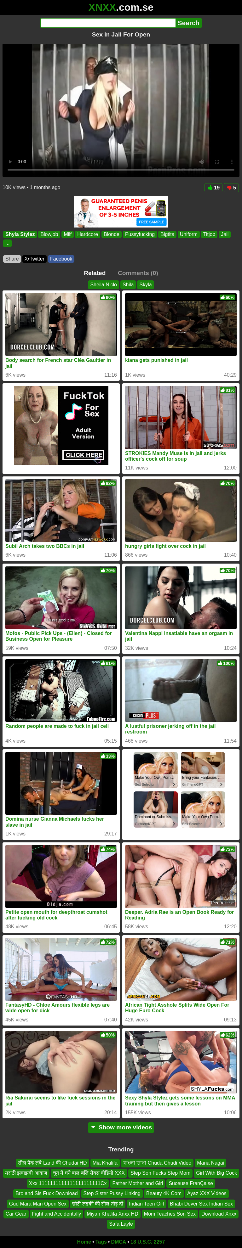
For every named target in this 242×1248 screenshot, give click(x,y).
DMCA (118, 1242)
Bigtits (167, 234)
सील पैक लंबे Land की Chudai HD (52, 1163)
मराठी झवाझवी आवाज (26, 1173)
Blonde (111, 234)
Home (84, 1242)
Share (12, 258)
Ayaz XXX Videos (207, 1193)
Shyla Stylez (20, 234)
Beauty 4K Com (164, 1193)
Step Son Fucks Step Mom (160, 1173)
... (7, 243)
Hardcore (87, 234)
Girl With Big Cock (216, 1173)
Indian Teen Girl (146, 1203)
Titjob (209, 234)
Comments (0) (138, 273)
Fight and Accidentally (56, 1214)
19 (213, 187)
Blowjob (49, 234)
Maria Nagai (210, 1163)
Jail (224, 234)
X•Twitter (34, 258)
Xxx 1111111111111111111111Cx (68, 1183)
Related (95, 273)
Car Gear (16, 1214)
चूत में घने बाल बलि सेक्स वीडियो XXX (89, 1173)
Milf (68, 234)
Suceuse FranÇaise (191, 1183)
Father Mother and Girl (137, 1183)
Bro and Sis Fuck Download (46, 1193)
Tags (101, 1242)
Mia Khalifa (105, 1163)
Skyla (145, 284)
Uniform (189, 234)
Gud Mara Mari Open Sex (37, 1203)
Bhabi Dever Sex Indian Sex (201, 1203)
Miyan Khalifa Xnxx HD (112, 1214)
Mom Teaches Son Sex (170, 1214)
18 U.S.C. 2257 (147, 1242)
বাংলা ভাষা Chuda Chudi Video (157, 1163)
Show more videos (121, 1127)
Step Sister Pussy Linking (112, 1193)
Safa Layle (121, 1224)
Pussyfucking (140, 234)
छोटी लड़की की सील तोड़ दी (97, 1203)
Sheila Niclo (103, 284)
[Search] (108, 23)
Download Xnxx (218, 1214)
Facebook (61, 258)
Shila (128, 284)
